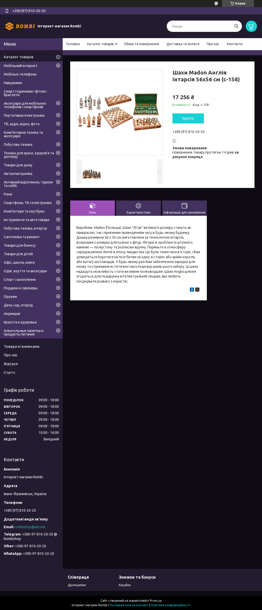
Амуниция (12, 314)
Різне (8, 194)
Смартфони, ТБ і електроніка (28, 203)
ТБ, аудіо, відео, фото (22, 124)
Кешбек (125, 585)
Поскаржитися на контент (129, 605)
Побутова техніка (18, 145)
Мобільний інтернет (20, 66)
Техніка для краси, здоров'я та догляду (29, 155)
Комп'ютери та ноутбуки (24, 211)
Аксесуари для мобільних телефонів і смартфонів (25, 105)
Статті (9, 372)
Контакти (234, 44)
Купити (188, 118)
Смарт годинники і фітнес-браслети (26, 93)
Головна (73, 44)
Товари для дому (18, 165)
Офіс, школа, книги (19, 262)
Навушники (13, 83)
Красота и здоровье (20, 322)
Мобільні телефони (20, 74)
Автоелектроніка (18, 174)
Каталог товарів (100, 44)
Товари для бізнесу (20, 245)
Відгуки (11, 364)
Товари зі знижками (21, 346)
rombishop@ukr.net (30, 527)
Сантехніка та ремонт (22, 237)
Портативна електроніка (24, 115)
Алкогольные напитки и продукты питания (23, 332)
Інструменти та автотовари (26, 220)
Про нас (213, 44)
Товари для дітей (18, 254)
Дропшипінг (77, 585)
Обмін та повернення (141, 44)
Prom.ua (156, 600)
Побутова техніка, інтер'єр (25, 228)
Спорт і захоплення (20, 280)
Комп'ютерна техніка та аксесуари (23, 134)
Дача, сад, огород (18, 305)
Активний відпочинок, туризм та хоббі (28, 184)
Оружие (10, 297)
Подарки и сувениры (21, 288)
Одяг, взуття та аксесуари (25, 271)
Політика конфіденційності (171, 605)
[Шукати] (236, 26)
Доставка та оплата (182, 44)
